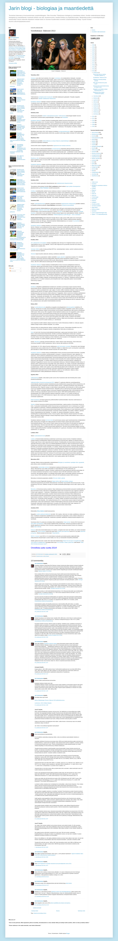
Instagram (94, 202)
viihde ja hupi (95, 149)
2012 (93, 116)
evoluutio (94, 160)
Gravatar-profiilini (96, 204)
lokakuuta (95, 98)
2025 (93, 47)
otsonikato (94, 174)
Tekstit (12, 268)
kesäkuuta (95, 104)
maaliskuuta (96, 110)
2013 (93, 70)
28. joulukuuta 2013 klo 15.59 (41, 637)
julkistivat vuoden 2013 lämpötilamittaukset (61, 891)
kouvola (93, 136)
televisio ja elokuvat (96, 153)
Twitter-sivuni (95, 182)
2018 (93, 61)
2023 (93, 51)
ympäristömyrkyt (95, 156)
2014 (93, 68)
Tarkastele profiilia (13, 63)
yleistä (93, 139)
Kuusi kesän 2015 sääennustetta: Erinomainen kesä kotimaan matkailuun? (21, 217)
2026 (93, 45)
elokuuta (95, 102)
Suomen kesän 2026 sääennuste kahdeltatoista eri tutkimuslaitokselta (21, 189)
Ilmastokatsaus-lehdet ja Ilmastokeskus (44, 601)
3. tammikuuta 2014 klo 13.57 (41, 865)
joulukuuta (95, 72)
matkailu (94, 143)
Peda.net (94, 193)
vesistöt (93, 144)
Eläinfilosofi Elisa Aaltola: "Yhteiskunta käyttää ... (99, 93)
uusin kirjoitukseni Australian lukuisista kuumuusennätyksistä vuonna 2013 (54, 863)
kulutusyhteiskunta (96, 137)
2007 (93, 126)
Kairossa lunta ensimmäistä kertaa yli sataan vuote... (101, 86)
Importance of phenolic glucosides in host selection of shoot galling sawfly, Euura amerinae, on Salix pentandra (17, 48)
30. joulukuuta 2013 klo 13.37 (41, 662)
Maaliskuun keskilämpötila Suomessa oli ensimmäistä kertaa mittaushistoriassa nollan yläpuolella (17, 246)
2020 (93, 57)
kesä (93, 162)
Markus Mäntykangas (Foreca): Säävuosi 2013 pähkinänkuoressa (50, 700)
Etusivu (58, 910)
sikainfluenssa (95, 175)
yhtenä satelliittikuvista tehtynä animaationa (60, 903)
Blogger (68, 933)
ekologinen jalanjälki (96, 146)
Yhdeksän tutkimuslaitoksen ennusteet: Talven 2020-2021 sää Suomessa (21, 127)
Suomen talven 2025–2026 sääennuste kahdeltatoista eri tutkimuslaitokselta (21, 92)
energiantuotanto (96, 155)
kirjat (93, 170)
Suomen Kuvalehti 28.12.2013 (55, 635)
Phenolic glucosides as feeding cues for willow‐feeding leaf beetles (17, 57)
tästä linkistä (69, 883)
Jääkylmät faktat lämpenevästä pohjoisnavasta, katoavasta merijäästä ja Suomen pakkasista (17, 82)
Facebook (94, 183)
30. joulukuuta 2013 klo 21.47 (41, 673)
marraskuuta (96, 96)
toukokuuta (96, 106)
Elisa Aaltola (40, 511)
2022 (93, 53)
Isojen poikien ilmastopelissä (73, 186)
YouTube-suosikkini (96, 205)
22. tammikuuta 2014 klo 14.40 (42, 896)
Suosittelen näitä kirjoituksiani (98, 31)
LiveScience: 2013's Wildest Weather (43, 703)
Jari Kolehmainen (39, 563)
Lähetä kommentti (37, 908)
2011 (93, 118)
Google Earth (95, 167)
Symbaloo (94, 211)
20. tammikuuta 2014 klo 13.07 (42, 885)
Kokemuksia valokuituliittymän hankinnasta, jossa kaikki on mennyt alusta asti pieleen (21, 73)
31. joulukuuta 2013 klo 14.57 (41, 818)
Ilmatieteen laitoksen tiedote (50, 643)
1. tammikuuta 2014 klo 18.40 (41, 847)
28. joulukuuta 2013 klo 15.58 (41, 611)
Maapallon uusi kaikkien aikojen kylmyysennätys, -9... (100, 90)
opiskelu (94, 141)
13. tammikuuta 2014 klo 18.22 (42, 876)
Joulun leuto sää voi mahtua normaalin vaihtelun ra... (99, 75)
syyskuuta (95, 100)
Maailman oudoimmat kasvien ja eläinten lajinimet (21, 99)
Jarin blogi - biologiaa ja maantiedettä (51, 8)
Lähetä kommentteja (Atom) (40, 913)
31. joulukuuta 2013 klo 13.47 (41, 727)
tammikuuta (96, 114)
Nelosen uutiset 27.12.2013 (44, 571)
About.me (94, 195)
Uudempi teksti (34, 910)
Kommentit (13, 271)
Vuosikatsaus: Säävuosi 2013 (99, 77)
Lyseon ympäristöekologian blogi (99, 212)
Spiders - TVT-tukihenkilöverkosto (99, 214)
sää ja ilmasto (46, 556)
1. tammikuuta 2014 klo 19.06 (41, 857)
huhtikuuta (95, 108)
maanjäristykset (95, 172)
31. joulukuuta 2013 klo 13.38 (41, 705)
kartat (93, 163)
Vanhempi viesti (81, 910)
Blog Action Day (95, 165)
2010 (93, 120)
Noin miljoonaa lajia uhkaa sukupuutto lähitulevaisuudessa (21, 158)
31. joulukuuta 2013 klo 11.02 (41, 691)
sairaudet (94, 151)
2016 (93, 65)
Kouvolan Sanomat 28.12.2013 (45, 594)
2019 (93, 59)
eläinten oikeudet (96, 158)
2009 (93, 122)
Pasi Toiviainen (45, 188)
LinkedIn (94, 188)
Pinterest (94, 200)
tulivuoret (94, 169)
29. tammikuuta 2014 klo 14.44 (42, 905)
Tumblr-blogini (95, 197)
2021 (93, 55)
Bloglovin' (94, 190)
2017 (93, 63)
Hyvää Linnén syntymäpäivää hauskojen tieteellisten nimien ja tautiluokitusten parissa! (21, 119)
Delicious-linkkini (95, 209)
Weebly (93, 192)
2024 (93, 49)
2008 (93, 124)
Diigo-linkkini (95, 207)
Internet (93, 148)
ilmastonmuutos (39, 556)
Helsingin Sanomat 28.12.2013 (58, 588)
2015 (93, 67)
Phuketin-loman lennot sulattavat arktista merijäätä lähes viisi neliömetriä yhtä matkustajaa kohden (17, 109)
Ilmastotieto (94, 198)
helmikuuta (96, 112)
